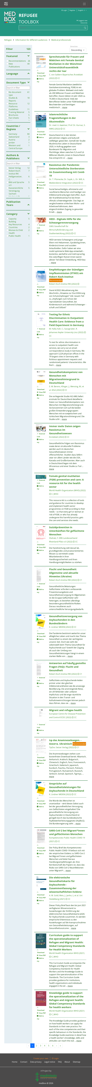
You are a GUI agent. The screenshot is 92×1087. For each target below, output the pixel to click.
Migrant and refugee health (65, 710)
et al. (77, 895)
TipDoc (52, 747)
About (67, 1062)
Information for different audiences (31, 40)
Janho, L (70, 895)
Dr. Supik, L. (69, 179)
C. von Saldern (55, 74)
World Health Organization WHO (63, 953)
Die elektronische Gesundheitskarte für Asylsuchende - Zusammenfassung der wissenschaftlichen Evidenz (65, 884)
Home (14, 1062)
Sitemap (76, 1062)
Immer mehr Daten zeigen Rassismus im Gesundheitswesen (64, 430)
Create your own (40, 1058)
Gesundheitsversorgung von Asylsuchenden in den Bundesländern (65, 620)
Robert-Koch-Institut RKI (60, 284)
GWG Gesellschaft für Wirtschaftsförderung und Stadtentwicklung (61, 230)
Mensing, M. (75, 386)
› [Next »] (56, 1045)
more (64, 107)
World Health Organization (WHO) (64, 490)
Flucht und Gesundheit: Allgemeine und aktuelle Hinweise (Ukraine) (63, 573)
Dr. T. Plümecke (56, 179)
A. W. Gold (53, 895)
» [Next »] (60, 1045)
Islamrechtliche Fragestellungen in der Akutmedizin (62, 118)
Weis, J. (62, 895)
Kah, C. (60, 328)
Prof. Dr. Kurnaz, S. (76, 125)
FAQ (60, 1062)
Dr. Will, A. (80, 179)
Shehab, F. (53, 538)
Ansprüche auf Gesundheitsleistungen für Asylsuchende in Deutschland (66, 787)
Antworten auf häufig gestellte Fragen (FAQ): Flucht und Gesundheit (67, 667)
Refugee (8, 40)
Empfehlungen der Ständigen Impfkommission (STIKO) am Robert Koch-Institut (66, 273)
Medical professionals (61, 40)
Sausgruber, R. (71, 328)
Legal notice (49, 1062)
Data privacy (35, 1062)
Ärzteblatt (53, 437)
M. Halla (52, 328)
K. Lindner (53, 627)
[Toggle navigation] (84, 4)
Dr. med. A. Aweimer (58, 125)
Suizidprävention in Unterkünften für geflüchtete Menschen (66, 531)
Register (72, 10)
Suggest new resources (81, 21)
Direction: (74, 46)
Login (64, 10)
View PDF (41, 76)
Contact (23, 1062)
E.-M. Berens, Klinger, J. (59, 386)
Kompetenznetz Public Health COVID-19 (67, 837)
